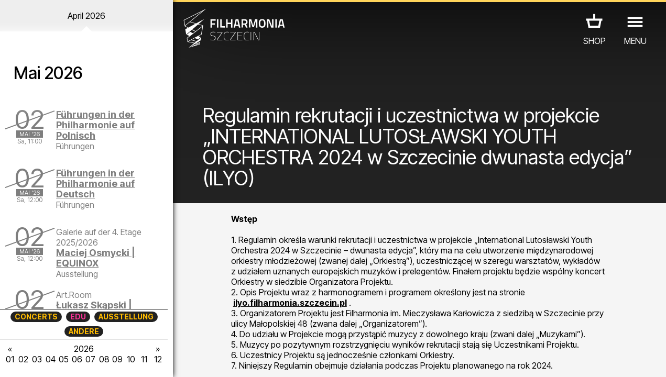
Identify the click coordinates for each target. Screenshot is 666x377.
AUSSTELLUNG (126, 316)
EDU (78, 316)
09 (117, 359)
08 (104, 359)
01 (10, 359)
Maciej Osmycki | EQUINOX (95, 258)
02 (23, 359)
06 (77, 359)
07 (90, 359)
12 (158, 359)
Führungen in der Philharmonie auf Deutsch (95, 183)
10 (131, 359)
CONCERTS (36, 316)
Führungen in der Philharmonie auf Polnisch (95, 125)
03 (37, 359)
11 (144, 359)
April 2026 (86, 15)
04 (51, 359)
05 (64, 359)
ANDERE (84, 331)
